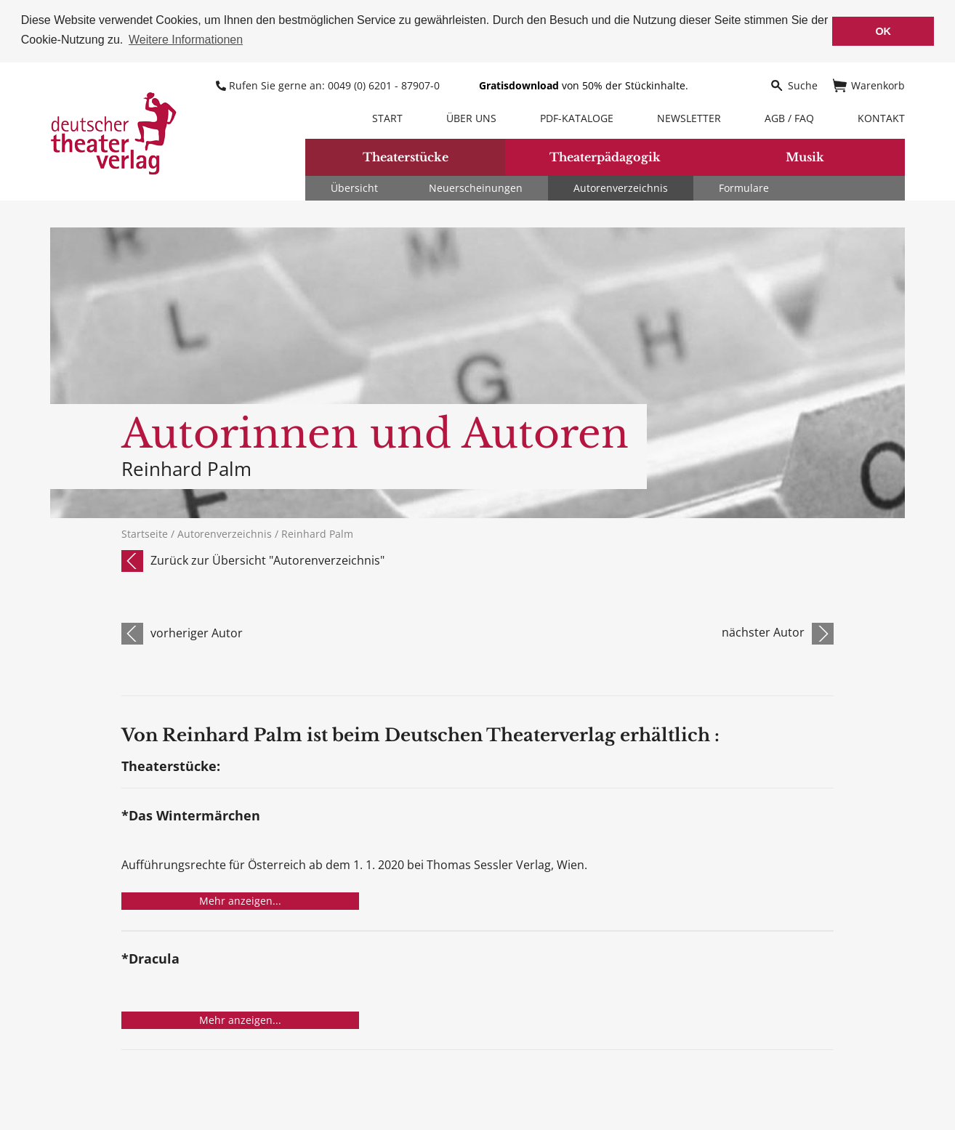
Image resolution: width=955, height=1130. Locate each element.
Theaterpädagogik (605, 156)
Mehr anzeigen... (240, 900)
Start (387, 117)
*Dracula (150, 958)
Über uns (471, 117)
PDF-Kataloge (576, 117)
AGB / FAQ (789, 117)
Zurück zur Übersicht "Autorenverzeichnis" (267, 559)
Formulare (744, 186)
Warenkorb (869, 84)
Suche (794, 84)
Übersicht (354, 186)
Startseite (144, 532)
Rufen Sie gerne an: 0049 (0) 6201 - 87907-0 (329, 84)
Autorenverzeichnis (620, 186)
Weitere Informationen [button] (186, 39)
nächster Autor (763, 631)
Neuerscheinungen (476, 186)
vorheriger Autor (196, 631)
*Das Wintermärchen (190, 815)
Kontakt (881, 117)
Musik (805, 156)
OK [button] (883, 31)
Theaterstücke (405, 156)
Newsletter (689, 117)
